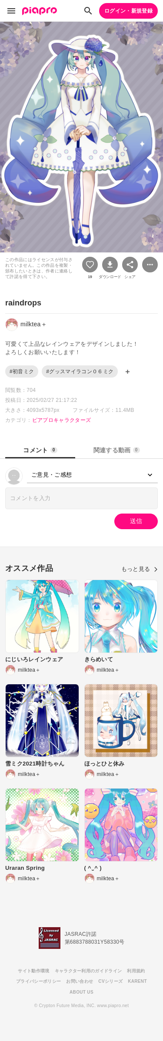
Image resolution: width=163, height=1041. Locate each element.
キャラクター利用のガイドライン (88, 970)
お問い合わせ (79, 981)
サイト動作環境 (33, 970)
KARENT (137, 981)
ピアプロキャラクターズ (61, 420)
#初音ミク (22, 371)
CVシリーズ (110, 981)
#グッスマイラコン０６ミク (79, 371)
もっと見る (139, 569)
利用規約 (136, 970)
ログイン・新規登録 (128, 11)
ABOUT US (81, 992)
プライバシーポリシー (38, 981)
